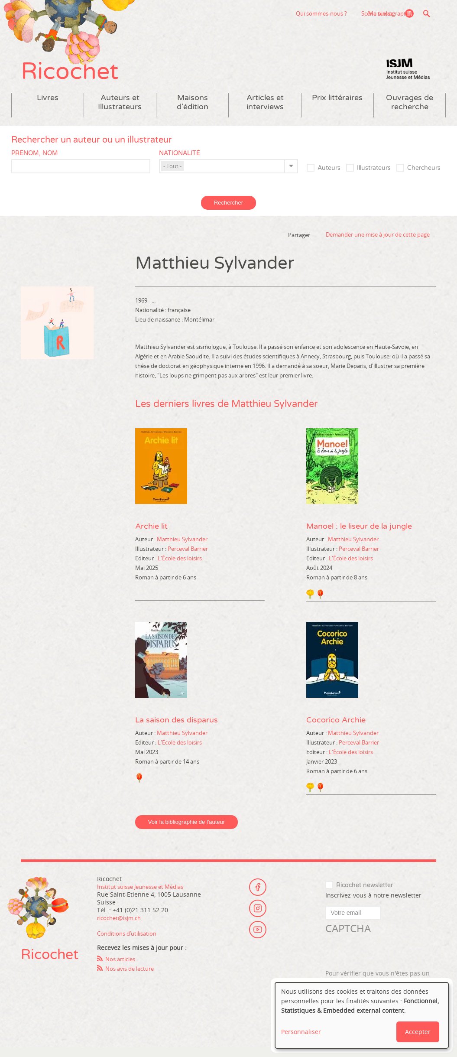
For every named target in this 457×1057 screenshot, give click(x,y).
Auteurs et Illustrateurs (120, 111)
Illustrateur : (151, 558)
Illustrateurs (374, 177)
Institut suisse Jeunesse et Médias (408, 78)
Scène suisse (324, 13)
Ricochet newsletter (364, 894)
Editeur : (146, 567)
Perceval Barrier (188, 558)
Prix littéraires (337, 106)
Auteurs (329, 177)
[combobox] (228, 175)
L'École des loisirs (180, 567)
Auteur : (146, 548)
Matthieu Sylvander (182, 548)
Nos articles (122, 968)
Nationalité (179, 162)
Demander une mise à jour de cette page (378, 244)
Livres (47, 106)
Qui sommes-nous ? (268, 13)
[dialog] (361, 1015)
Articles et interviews (265, 111)
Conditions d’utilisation (130, 942)
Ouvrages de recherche (409, 111)
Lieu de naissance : (159, 328)
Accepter (418, 1032)
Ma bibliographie (387, 13)
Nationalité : (151, 319)
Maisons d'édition (192, 111)
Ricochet (77, 77)
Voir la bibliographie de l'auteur (186, 831)
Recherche (426, 13)
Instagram (257, 916)
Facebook (257, 892)
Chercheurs (424, 177)
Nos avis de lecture (133, 977)
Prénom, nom (34, 162)
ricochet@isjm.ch (122, 927)
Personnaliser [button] (301, 1032)
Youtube (257, 940)
